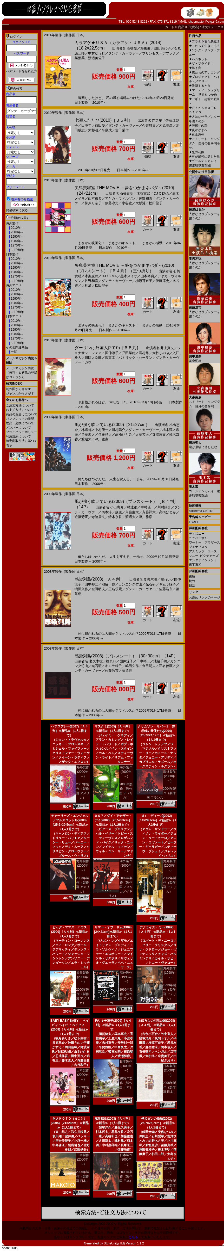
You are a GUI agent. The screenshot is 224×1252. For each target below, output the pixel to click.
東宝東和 (195, 564)
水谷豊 (127, 203)
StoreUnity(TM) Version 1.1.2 (124, 1243)
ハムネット (198, 59)
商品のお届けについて (21, 414)
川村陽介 (118, 430)
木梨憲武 (143, 193)
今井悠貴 (149, 125)
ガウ (88, 362)
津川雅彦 (101, 439)
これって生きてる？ (204, 46)
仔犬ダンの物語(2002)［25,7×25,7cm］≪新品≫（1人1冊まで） (156, 1123)
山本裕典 (95, 198)
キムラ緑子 (167, 584)
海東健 (145, 48)
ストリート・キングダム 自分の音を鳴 (204, 400)
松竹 (192, 581)
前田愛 (100, 125)
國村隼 (144, 353)
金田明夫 (98, 589)
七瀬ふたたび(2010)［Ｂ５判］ (103, 120)
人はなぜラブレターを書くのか (204, 212)
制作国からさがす (18, 389)
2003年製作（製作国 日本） (126, 1176)
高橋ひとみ (123, 434)
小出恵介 (117, 507)
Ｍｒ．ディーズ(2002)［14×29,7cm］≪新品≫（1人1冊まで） (156, 820)
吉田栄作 (122, 130)
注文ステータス (212, 27)
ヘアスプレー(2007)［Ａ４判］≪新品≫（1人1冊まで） (69, 731)
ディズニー (197, 533)
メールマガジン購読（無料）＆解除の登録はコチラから (21, 372)
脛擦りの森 (198, 125)
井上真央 (167, 348)
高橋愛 (132, 48)
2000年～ (17, 232)
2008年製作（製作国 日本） (169, 1087)
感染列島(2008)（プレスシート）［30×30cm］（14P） (126, 656)
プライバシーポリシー (21, 432)
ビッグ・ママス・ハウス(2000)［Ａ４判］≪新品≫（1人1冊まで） (69, 932)
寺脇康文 (159, 434)
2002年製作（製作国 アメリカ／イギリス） (120, 887)
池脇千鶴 (108, 584)
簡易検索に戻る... (18, 210)
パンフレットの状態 (20, 419)
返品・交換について (20, 423)
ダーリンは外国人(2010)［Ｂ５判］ (108, 348)
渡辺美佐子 (96, 58)
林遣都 (86, 430)
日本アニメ (14, 316)
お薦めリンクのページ (204, 597)
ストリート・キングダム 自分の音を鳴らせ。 (204, 143)
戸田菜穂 (128, 353)
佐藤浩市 (166, 589)
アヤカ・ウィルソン (120, 198)
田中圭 (86, 125)
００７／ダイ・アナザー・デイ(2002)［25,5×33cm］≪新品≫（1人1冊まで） (113, 820)
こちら (133, 1237)
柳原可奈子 (93, 203)
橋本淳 (167, 430)
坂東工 (110, 358)
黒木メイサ (128, 276)
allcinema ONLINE (202, 511)
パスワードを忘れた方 (21, 71)
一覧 (13, 352)
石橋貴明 (126, 193)
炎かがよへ (198, 130)
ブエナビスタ (198, 547)
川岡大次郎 (93, 358)
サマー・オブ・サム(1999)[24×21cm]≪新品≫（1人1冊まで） (113, 932)
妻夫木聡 (150, 579)
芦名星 (157, 120)
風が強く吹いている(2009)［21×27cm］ (112, 424)
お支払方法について (20, 410)
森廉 (118, 512)
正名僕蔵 (115, 589)
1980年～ (17, 241)
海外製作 (12, 223)
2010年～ (17, 228)
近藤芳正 (142, 434)
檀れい (166, 579)
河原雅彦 (166, 125)
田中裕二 (91, 584)
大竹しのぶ (160, 353)
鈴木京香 (115, 517)
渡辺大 (86, 439)
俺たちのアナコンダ (204, 72)
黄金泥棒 (196, 134)
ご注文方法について (20, 405)
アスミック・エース (203, 551)
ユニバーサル (198, 538)
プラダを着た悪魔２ (204, 41)
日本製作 (12, 254)
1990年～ (17, 236)
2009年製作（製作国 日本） (82, 1092)
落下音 (195, 68)
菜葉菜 (80, 58)
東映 (192, 576)
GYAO (193, 522)
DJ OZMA (161, 193)
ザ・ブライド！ (201, 63)
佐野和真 (145, 198)
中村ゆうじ (96, 53)
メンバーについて (18, 427)
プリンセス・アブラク (159, 53)
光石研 (151, 584)
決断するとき (199, 86)
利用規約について (18, 436)
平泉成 (107, 130)
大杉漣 (93, 130)
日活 (192, 585)
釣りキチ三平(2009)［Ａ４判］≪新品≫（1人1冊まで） (113, 1025)
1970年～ (17, 245)
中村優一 (101, 430)
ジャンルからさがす (20, 393)
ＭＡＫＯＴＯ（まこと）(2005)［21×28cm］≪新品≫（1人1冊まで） (70, 1123)
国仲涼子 (111, 353)
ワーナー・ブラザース (204, 542)
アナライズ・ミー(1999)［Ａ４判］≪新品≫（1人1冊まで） (156, 932)
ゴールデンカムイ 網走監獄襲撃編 (204, 489)
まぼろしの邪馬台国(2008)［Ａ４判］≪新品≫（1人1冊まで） (156, 1025)
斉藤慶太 (88, 434)
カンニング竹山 (130, 584)
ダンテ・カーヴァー (123, 53)
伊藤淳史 (111, 203)
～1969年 (17, 250)
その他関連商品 (17, 347)
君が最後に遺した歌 (204, 156)
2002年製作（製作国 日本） (169, 1185)
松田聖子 (155, 203)
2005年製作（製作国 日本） (82, 1176)
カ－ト (170, 27)
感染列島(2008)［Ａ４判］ (99, 579)
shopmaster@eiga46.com (206, 21)
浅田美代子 (162, 48)
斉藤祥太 (105, 434)
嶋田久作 (81, 589)
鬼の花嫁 (196, 152)
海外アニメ (14, 285)
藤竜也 (127, 671)
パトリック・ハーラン (135, 358)
